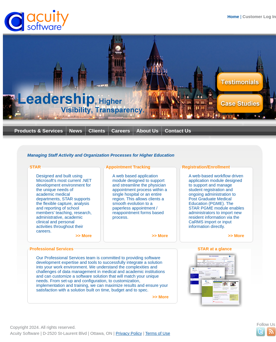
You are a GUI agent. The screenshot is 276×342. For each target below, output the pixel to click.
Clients (97, 131)
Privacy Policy (129, 333)
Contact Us (178, 131)
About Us (147, 131)
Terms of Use (157, 333)
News (75, 131)
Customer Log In (259, 16)
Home (233, 16)
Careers (121, 131)
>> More (84, 235)
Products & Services (38, 131)
